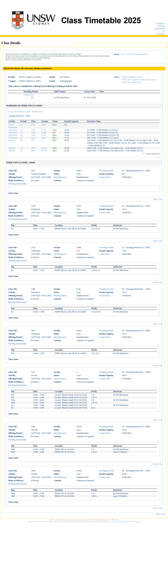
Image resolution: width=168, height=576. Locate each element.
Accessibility (136, 521)
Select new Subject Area (132, 82)
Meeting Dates (60, 177)
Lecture (11, 140)
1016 (33, 125)
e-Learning (160, 32)
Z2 (21, 125)
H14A (44, 138)
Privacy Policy (111, 521)
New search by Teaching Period (135, 54)
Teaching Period (106, 170)
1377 (33, 140)
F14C (44, 135)
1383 (33, 150)
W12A (44, 148)
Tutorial (11, 148)
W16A (44, 150)
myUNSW (160, 28)
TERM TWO (28, 95)
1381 (33, 138)
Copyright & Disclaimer (124, 521)
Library (161, 26)
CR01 (44, 125)
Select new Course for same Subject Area (139, 79)
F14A (44, 130)
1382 (33, 148)
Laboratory (12, 130)
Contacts (160, 23)
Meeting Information (17, 184)
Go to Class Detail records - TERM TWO (25, 111)
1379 (33, 132)
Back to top (157, 199)
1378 (33, 130)
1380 (33, 135)
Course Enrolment (12, 126)
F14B (44, 132)
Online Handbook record (132, 77)
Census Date (104, 177)
